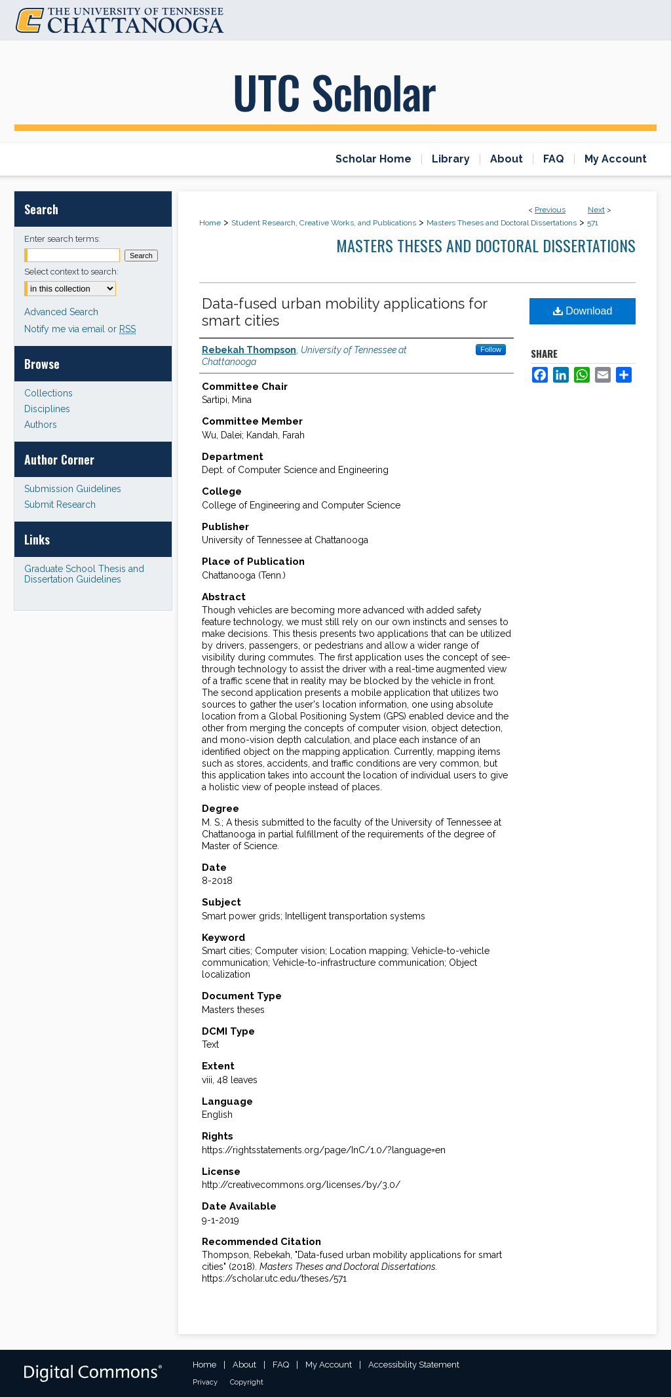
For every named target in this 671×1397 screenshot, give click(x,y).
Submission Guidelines (72, 489)
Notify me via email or (80, 329)
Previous (550, 209)
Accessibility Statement (413, 1364)
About (244, 1364)
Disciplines (47, 409)
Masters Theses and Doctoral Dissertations (502, 222)
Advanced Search (61, 312)
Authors (40, 424)
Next (596, 209)
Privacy (205, 1382)
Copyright (246, 1382)
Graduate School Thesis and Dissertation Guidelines (84, 574)
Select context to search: (71, 272)
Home (210, 222)
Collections (48, 393)
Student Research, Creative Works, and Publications (323, 222)
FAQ (281, 1364)
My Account (328, 1364)
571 (592, 222)
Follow (490, 349)
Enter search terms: (62, 239)
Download (583, 310)
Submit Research (60, 504)
